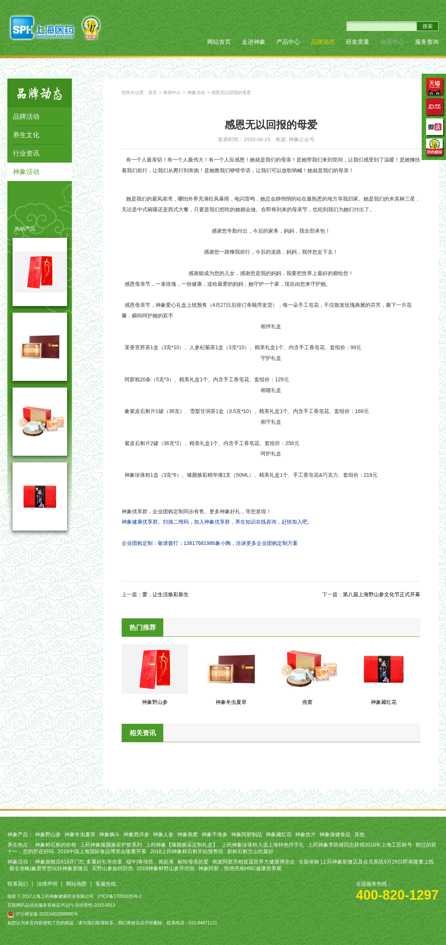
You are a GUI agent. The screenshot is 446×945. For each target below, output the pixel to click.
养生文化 (26, 135)
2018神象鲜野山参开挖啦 (166, 868)
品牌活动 (26, 116)
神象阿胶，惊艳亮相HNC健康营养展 (240, 868)
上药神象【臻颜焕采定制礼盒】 (182, 845)
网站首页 (219, 42)
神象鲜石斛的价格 (55, 845)
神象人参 (163, 834)
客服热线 (105, 884)
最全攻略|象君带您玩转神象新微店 (48, 868)
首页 (152, 92)
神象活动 (26, 172)
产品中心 (288, 42)
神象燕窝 (187, 834)
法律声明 (47, 884)
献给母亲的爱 (193, 862)
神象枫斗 (109, 834)
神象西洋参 (136, 834)
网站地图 (76, 884)
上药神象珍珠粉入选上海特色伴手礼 (263, 845)
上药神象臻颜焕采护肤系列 (111, 845)
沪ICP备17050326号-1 (119, 896)
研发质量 (357, 42)
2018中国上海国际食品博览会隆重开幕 (102, 851)
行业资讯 (26, 153)
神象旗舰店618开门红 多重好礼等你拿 (78, 862)
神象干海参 (214, 834)
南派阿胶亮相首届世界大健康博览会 (253, 862)
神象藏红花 (279, 834)
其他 (359, 834)
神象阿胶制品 (246, 834)
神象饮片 (305, 834)
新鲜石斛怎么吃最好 (250, 851)
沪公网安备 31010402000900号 (42, 914)
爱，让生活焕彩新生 (165, 594)
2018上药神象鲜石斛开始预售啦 (186, 851)
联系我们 (17, 884)
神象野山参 (48, 834)
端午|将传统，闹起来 (150, 862)
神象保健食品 (335, 834)
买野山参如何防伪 (112, 868)
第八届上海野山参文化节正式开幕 (381, 594)
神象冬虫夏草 (80, 834)
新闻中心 (172, 92)
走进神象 (253, 42)
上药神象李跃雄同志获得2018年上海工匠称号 (360, 845)
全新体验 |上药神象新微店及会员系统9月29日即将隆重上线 (366, 862)
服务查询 (427, 42)
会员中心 (392, 42)
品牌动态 (323, 42)
